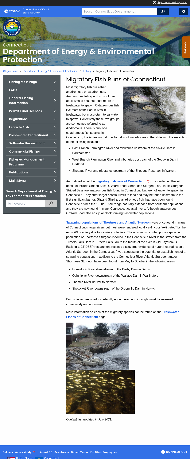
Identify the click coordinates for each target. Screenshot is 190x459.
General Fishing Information (21, 100)
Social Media (79, 452)
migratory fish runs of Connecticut (120, 181)
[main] (95, 231)
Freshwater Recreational (28, 135)
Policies (8, 452)
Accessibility (23, 452)
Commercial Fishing (24, 151)
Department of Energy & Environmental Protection (50, 71)
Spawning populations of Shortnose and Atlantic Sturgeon (108, 222)
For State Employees (103, 452)
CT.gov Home (10, 71)
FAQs (13, 90)
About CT (46, 452)
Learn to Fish (19, 127)
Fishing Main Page (23, 82)
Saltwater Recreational (27, 143)
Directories (61, 452)
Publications (18, 172)
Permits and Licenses (25, 111)
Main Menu (17, 180)
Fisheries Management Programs (27, 162)
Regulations (18, 119)
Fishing (87, 71)
